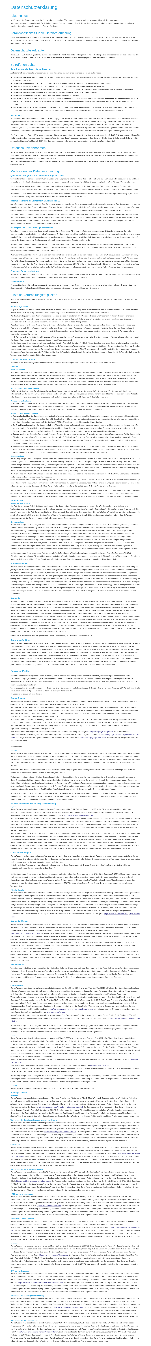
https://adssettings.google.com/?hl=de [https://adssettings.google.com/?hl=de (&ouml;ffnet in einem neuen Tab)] (92, 738)
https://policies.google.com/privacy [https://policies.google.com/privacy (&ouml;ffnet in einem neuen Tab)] (100, 732)
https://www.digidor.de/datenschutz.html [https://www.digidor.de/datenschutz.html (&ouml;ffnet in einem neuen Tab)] (78, 815)
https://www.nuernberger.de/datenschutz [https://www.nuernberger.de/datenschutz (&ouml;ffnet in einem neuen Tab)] (68, 1307)
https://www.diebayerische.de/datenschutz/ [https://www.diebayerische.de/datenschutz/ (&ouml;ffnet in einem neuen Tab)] (60, 1132)
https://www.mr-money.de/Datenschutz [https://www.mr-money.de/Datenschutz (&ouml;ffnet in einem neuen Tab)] (53, 1255)
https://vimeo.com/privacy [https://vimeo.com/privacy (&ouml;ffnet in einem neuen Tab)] (99, 1065)
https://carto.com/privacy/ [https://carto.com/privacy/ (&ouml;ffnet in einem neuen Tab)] (56, 1012)
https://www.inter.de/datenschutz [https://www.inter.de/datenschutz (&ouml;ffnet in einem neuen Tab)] (49, 1206)
